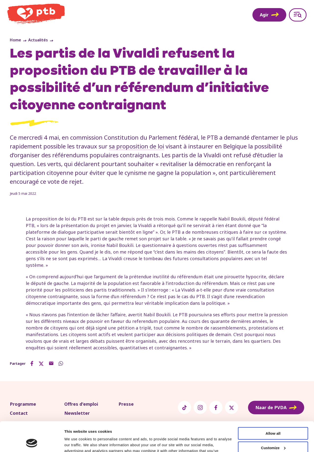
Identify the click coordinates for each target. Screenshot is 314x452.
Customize (273, 420)
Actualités (38, 40)
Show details (75, 442)
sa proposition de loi (136, 146)
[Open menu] (298, 15)
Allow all (273, 405)
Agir (269, 15)
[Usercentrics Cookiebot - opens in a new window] (31, 442)
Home (15, 40)
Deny (273, 434)
